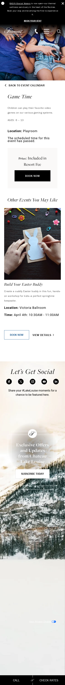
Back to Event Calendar (24, 85)
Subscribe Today (32, 473)
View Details (44, 335)
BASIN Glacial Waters (20, 3)
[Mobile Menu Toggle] (46, 31)
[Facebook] (9, 381)
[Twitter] (21, 381)
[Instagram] (32, 381)
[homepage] (15, 31)
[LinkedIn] (56, 381)
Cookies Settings (42, 621)
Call (16, 680)
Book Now (32, 176)
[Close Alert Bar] (63, 4)
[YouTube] (44, 381)
